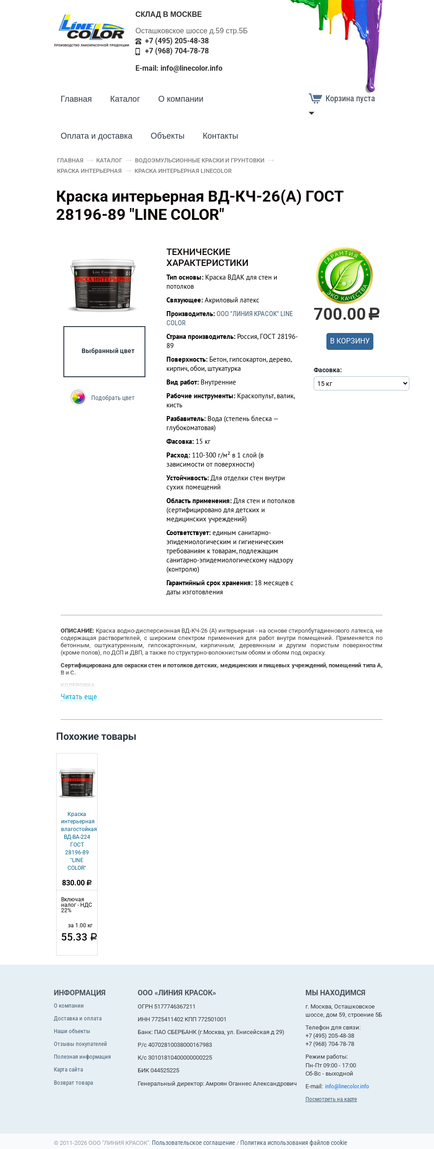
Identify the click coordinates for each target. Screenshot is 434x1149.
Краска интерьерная (89, 170)
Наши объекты (72, 1031)
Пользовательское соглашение (193, 1142)
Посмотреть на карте (331, 1099)
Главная (76, 99)
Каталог (125, 99)
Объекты (167, 135)
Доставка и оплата (78, 1018)
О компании (180, 99)
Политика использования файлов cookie (293, 1142)
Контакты (220, 135)
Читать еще (79, 697)
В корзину (350, 341)
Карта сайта (68, 1069)
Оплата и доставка (96, 135)
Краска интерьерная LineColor (183, 170)
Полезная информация (82, 1056)
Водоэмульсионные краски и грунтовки (199, 160)
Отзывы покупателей (80, 1043)
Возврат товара (73, 1082)
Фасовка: (328, 370)
